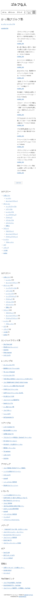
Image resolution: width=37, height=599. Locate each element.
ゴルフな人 (18, 4)
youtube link (4, 28)
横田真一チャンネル (9, 448)
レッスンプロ (11, 24)
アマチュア (9, 217)
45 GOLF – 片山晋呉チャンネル (12, 444)
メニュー (29, 12)
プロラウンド (10, 231)
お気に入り (6, 195)
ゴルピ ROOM (7, 503)
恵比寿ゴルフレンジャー (10, 347)
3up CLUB (6, 552)
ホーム (4, 12)
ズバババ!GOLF (8, 558)
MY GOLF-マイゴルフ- (10, 441)
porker (5, 253)
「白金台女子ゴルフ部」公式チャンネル (15, 529)
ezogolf (5, 478)
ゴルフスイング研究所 (10, 537)
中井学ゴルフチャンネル (10, 389)
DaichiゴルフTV (8, 403)
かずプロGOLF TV (9, 427)
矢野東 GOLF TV (8, 434)
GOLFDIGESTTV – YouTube (11, 585)
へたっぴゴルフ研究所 (10, 482)
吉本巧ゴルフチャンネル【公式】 (13, 393)
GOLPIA (5, 350)
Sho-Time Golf (7, 344)
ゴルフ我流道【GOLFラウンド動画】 (14, 468)
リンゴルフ (6, 517)
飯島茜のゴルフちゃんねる (11, 368)
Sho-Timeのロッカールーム (11, 500)
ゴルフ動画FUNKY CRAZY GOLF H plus (15, 382)
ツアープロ (9, 209)
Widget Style (28, 595)
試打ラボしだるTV (9, 555)
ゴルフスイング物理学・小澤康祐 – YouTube (16, 588)
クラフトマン (10, 223)
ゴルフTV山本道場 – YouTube (12, 582)
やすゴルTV (7, 355)
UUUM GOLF (7, 570)
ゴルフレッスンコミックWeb (12, 543)
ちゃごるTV (7, 414)
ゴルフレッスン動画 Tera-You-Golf (13, 386)
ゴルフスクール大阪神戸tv (11, 400)
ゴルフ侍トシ (7, 410)
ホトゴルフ (6, 573)
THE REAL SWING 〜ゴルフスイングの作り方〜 (18, 379)
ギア (4, 245)
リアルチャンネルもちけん (11, 519)
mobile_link (20, 43)
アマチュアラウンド (12, 236)
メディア (6, 247)
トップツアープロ (11, 206)
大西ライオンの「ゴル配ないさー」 (14, 567)
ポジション (11, 12)
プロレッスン (10, 242)
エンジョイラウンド (12, 201)
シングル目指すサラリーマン (12, 471)
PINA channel (7, 352)
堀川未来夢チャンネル (10, 430)
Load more (18, 182)
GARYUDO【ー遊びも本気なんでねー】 (15, 498)
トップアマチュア (11, 214)
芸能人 (8, 225)
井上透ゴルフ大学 (8, 396)
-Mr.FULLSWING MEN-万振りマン (13, 506)
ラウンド (19, 12)
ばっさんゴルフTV (9, 365)
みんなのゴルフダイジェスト (12, 535)
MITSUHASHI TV (8, 417)
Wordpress (22, 596)
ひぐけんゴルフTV (9, 375)
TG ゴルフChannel (9, 372)
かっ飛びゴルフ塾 (8, 407)
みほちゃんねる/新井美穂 (11, 509)
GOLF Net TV (7, 540)
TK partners (6, 451)
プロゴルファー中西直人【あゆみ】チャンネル (17, 437)
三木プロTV (7, 455)
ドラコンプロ (10, 220)
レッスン (4, 24)
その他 (5, 250)
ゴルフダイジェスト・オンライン (13, 532)
